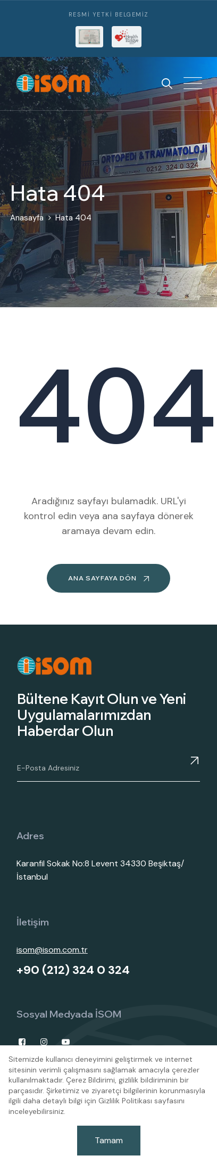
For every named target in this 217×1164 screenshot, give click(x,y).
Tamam (109, 1140)
